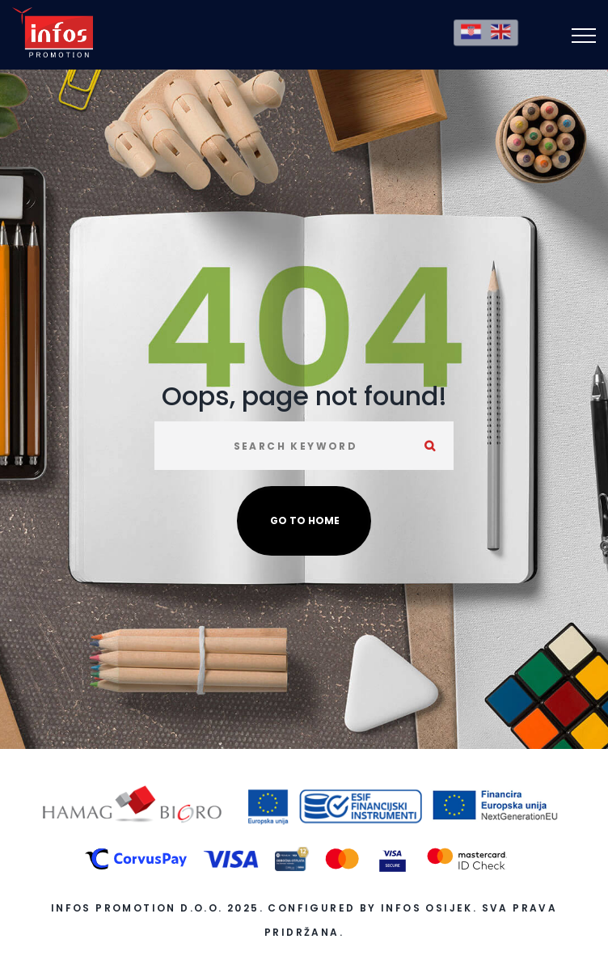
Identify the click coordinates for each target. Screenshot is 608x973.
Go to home (305, 520)
